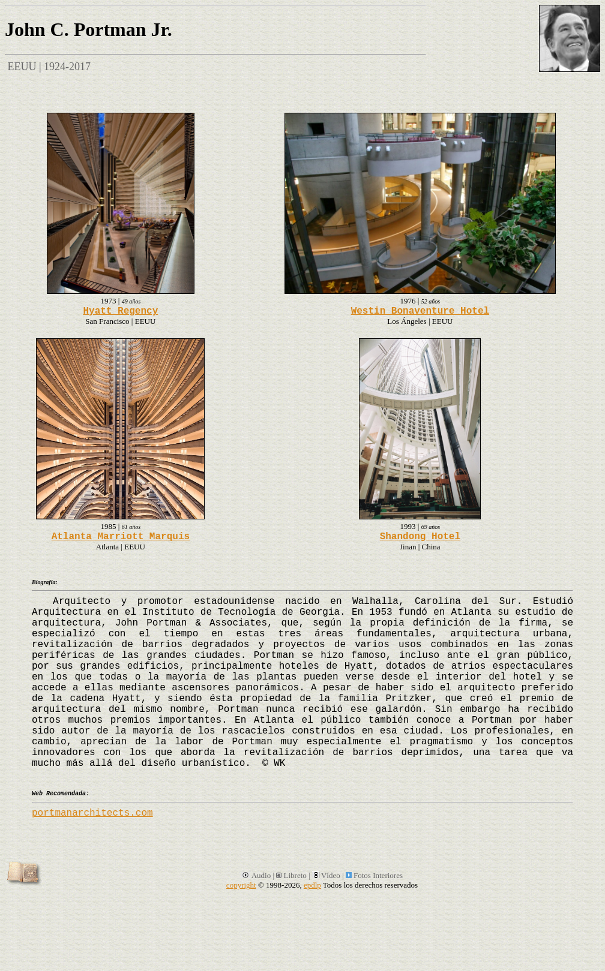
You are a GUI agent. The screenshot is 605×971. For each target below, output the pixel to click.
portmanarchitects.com (92, 813)
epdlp (312, 884)
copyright (241, 884)
